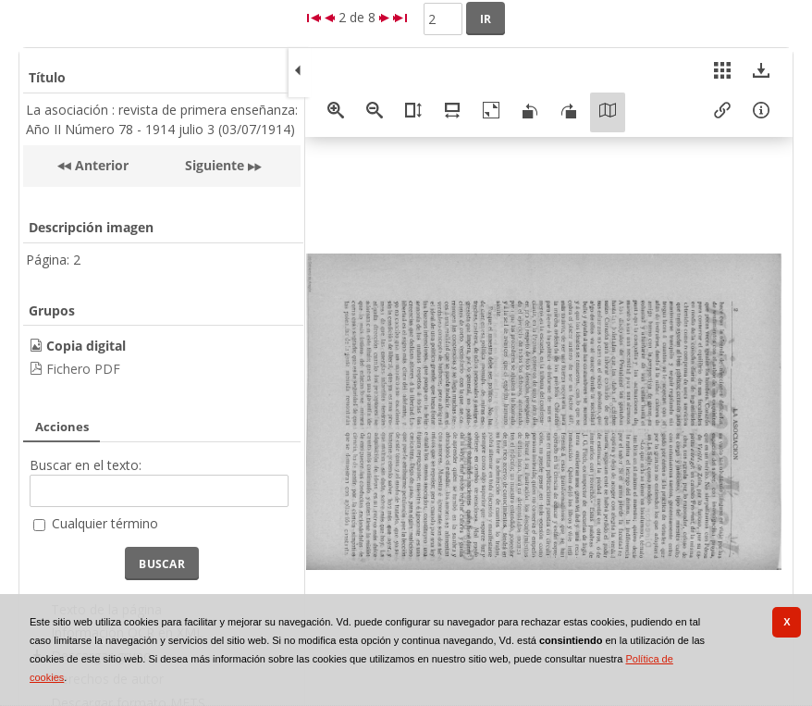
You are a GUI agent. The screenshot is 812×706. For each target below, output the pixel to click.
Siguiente (214, 165)
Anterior (100, 165)
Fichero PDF (83, 369)
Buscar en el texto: (85, 465)
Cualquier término (105, 523)
